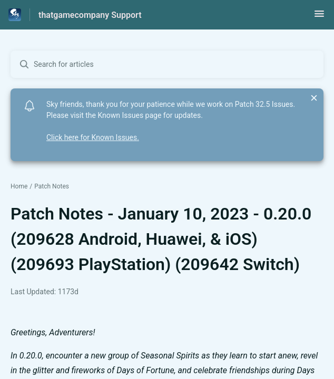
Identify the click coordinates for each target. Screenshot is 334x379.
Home (19, 186)
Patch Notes (51, 186)
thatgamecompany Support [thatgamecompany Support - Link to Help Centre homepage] (90, 15)
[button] (319, 17)
